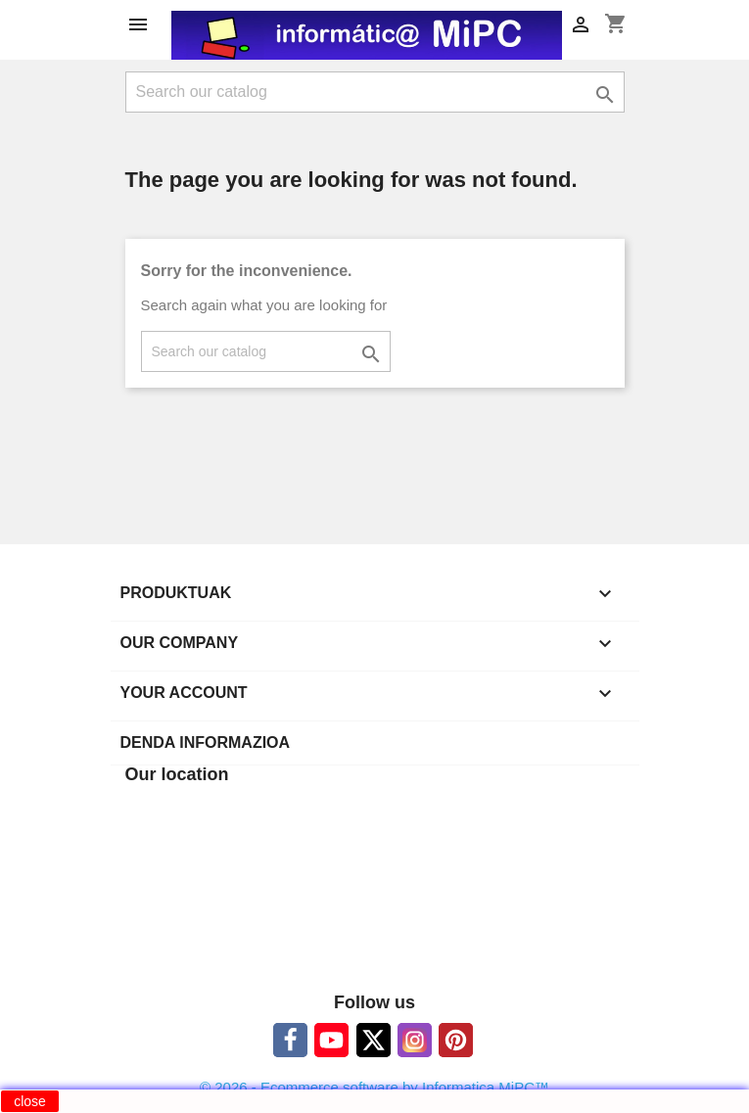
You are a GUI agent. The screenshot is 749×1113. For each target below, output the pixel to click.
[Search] (375, 92)
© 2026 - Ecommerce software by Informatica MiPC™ (374, 1087)
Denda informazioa (205, 742)
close (30, 1101)
